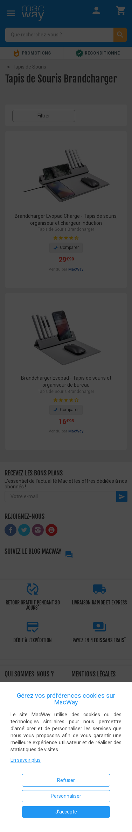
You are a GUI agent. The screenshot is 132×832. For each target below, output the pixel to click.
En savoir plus (26, 760)
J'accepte (66, 812)
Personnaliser (66, 796)
